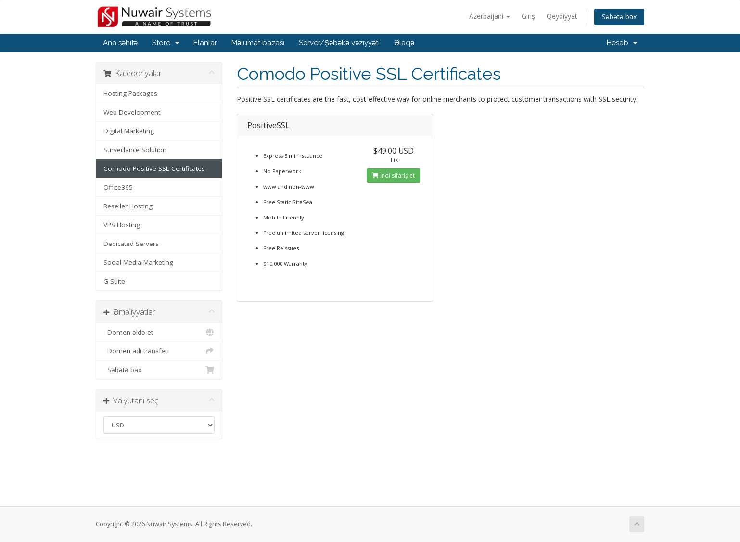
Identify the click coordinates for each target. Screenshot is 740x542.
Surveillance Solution (134, 149)
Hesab (622, 43)
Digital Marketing (128, 131)
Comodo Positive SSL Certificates (154, 168)
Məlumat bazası (257, 43)
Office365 (118, 187)
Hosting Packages (130, 93)
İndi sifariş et (393, 175)
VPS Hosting (121, 224)
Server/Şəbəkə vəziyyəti (339, 43)
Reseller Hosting (128, 206)
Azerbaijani (489, 16)
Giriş (528, 16)
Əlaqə (404, 43)
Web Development (131, 112)
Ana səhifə (120, 43)
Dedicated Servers (131, 243)
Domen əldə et (159, 332)
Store (165, 43)
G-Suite (114, 281)
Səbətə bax (619, 16)
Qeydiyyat (562, 16)
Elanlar (205, 43)
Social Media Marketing (138, 262)
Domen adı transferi (159, 351)
